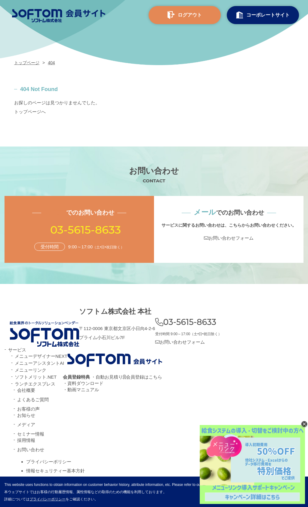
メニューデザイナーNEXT (41, 356)
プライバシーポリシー (48, 461)
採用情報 (26, 440)
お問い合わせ (30, 449)
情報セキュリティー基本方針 (55, 470)
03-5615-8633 (85, 229)
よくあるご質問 (33, 399)
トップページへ (30, 111)
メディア (26, 424)
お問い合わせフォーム (229, 238)
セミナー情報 (30, 433)
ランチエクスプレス (35, 383)
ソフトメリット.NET (36, 376)
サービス (17, 349)
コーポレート (263, 15)
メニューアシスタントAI (39, 363)
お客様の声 (28, 408)
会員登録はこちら (142, 376)
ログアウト (185, 15)
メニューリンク (30, 370)
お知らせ (26, 415)
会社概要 (26, 390)
